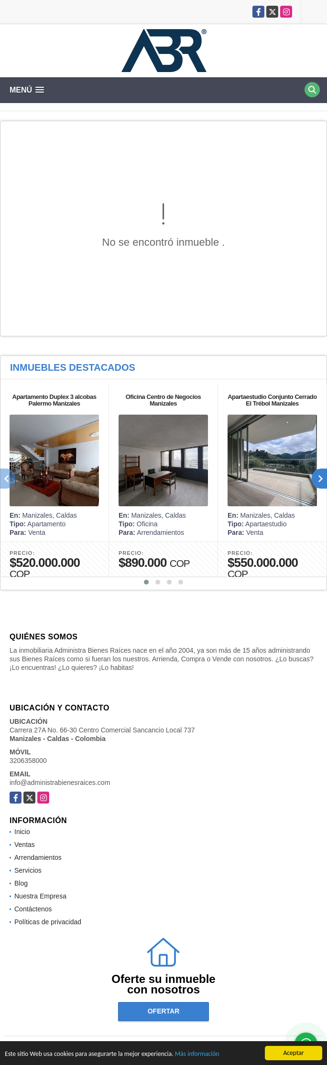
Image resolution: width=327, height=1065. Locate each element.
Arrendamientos (38, 857)
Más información (197, 1054)
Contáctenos (33, 909)
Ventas (24, 844)
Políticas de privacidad (47, 922)
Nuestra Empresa (40, 896)
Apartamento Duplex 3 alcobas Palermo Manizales (54, 400)
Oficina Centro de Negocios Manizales (163, 400)
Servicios (28, 870)
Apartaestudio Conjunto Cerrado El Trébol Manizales (272, 400)
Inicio (22, 831)
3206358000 (28, 760)
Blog (21, 883)
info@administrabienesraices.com (60, 782)
